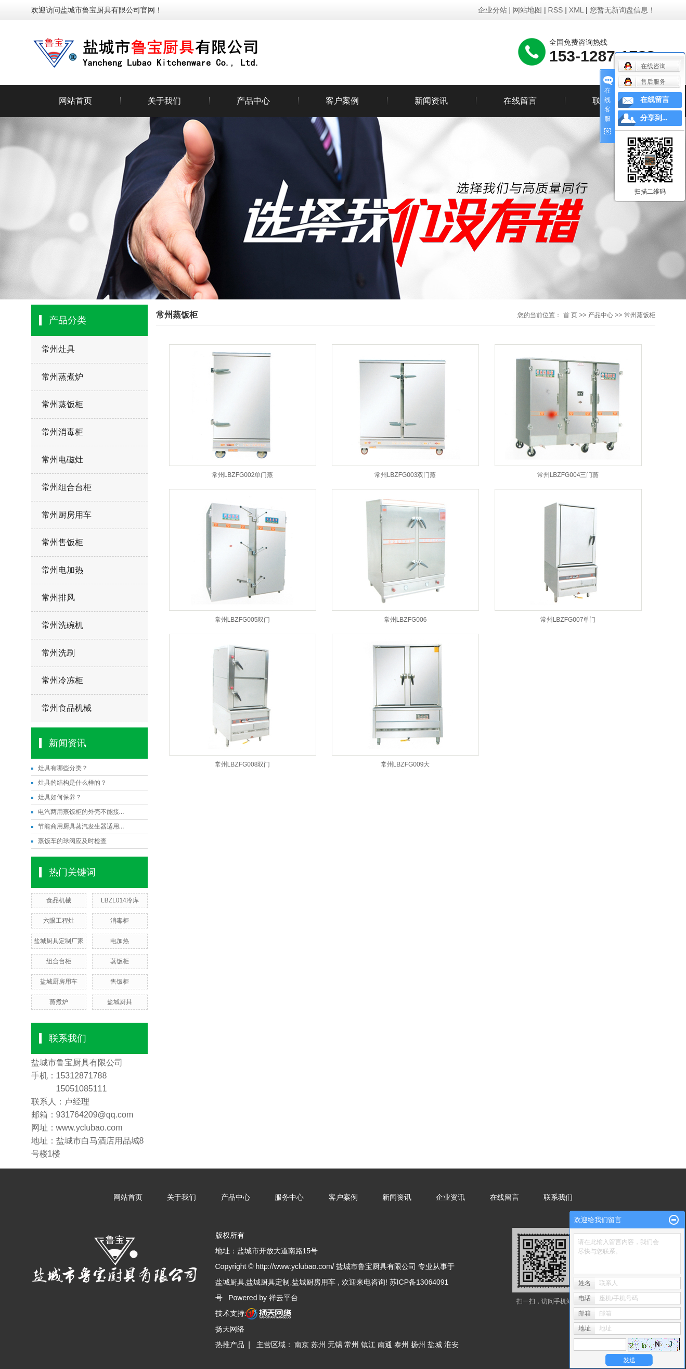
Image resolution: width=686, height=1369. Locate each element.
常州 (351, 1344)
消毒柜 (119, 920)
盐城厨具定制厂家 (59, 941)
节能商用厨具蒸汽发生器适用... (81, 826)
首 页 (570, 315)
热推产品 (229, 1344)
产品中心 (253, 100)
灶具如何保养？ (60, 797)
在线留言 (520, 100)
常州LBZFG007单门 (568, 619)
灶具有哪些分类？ (63, 768)
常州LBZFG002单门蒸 (243, 475)
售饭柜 (119, 981)
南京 (301, 1344)
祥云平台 (283, 1297)
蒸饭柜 (119, 961)
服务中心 (289, 1197)
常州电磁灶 (62, 459)
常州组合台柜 (67, 487)
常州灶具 (58, 349)
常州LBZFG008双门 (242, 764)
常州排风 (58, 597)
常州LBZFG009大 (405, 764)
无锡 (335, 1344)
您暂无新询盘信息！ (622, 10)
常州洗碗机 (62, 625)
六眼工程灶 (58, 920)
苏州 (318, 1344)
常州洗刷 (58, 652)
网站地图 (528, 10)
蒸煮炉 (58, 1002)
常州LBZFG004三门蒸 (568, 475)
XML (576, 10)
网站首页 (75, 100)
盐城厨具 (119, 1002)
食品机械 (58, 900)
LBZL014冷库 (120, 900)
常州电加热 (62, 570)
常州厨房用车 (67, 514)
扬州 (418, 1344)
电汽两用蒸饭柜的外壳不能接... (81, 811)
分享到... (654, 118)
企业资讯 (450, 1197)
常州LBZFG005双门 (242, 619)
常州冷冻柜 (62, 680)
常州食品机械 (67, 708)
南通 (385, 1344)
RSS (555, 10)
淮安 (451, 1344)
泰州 (401, 1344)
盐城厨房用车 (58, 981)
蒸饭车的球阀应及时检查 (72, 841)
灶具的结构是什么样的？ (72, 782)
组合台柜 (58, 961)
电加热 (119, 941)
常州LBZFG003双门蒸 (405, 475)
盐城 (435, 1344)
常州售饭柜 (62, 542)
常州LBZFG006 (405, 619)
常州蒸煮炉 (62, 376)
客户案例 (342, 100)
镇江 (368, 1344)
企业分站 (492, 10)
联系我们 (558, 1197)
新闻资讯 (431, 100)
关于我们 (164, 100)
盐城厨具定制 (268, 1282)
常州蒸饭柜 (62, 404)
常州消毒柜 (62, 432)
